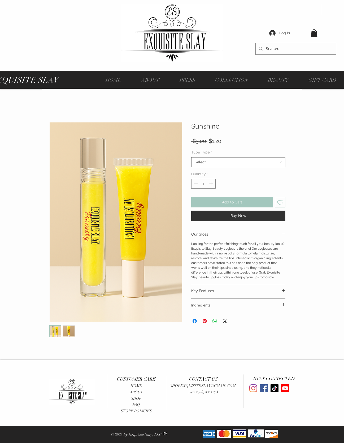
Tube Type (201, 152)
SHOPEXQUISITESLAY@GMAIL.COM (203, 386)
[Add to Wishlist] (280, 202)
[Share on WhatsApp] (215, 321)
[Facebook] (264, 388)
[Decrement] (195, 183)
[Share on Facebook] (194, 321)
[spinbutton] (203, 183)
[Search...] (295, 48)
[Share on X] (225, 321)
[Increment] (211, 183)
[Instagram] (253, 388)
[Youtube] (285, 388)
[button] (314, 33)
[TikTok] (274, 388)
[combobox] (238, 162)
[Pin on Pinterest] (205, 321)
